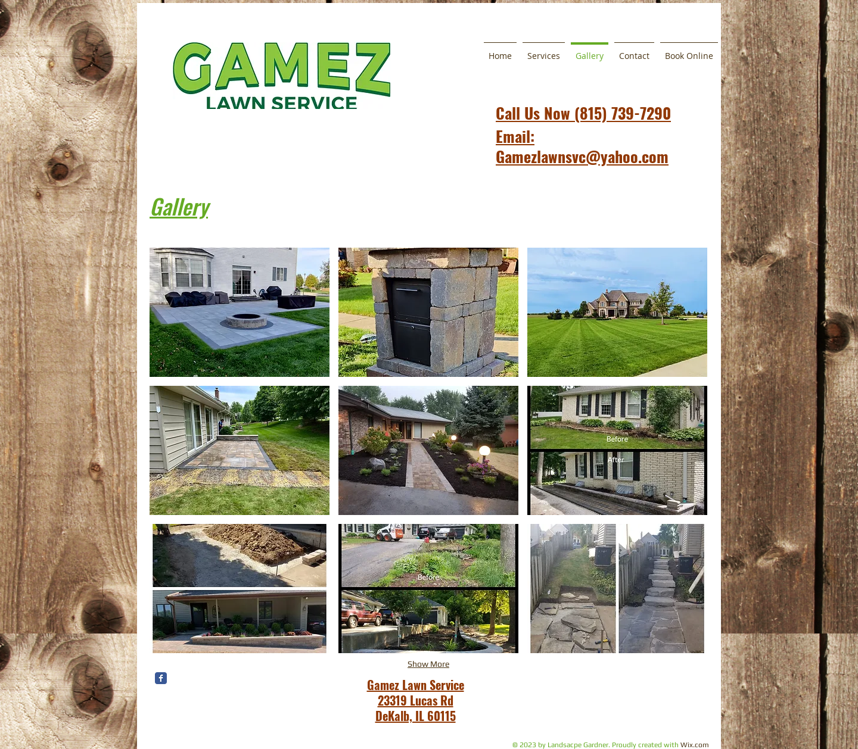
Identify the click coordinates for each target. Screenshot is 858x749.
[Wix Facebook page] (161, 678)
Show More (428, 664)
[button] (239, 312)
